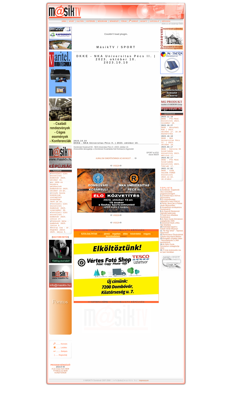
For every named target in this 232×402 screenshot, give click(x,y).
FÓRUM (124, 21)
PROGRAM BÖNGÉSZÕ (60, 380)
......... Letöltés (60, 362)
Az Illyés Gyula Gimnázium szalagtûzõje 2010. (169, 262)
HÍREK (64, 21)
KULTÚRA (80, 21)
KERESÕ (133, 21)
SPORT (71, 21)
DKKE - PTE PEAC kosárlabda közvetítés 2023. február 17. (170, 174)
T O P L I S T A (166, 204)
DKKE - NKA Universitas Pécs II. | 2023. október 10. (170, 148)
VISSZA (116, 166)
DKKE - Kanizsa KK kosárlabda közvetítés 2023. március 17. (171, 161)
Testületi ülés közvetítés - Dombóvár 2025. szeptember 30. (58, 215)
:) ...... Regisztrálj (60, 370)
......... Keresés (60, 359)
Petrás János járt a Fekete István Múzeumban (171, 220)
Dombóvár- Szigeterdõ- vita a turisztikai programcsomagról (170, 208)
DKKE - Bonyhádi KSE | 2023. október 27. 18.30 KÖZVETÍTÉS (171, 134)
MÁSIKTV (143, 21)
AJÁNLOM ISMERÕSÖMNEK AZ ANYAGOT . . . (116, 158)
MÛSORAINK (103, 21)
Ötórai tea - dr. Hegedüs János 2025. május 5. (60, 244)
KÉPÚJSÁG (166, 21)
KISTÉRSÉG (90, 21)
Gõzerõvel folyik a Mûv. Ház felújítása (170, 240)
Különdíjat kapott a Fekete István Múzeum (169, 244)
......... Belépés (60, 366)
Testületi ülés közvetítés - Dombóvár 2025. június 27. (58, 226)
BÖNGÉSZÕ (114, 21)
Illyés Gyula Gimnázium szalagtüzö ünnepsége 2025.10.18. (57, 203)
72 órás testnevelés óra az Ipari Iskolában (170, 267)
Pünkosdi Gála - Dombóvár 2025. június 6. (59, 236)
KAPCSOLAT (154, 21)
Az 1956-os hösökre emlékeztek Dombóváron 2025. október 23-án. (59, 190)
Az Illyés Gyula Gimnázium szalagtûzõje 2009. (171, 236)
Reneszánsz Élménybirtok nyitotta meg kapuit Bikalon (171, 251)
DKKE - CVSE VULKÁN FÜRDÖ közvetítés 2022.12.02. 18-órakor (168, 189)
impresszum (144, 395)
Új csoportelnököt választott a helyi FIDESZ (170, 216)
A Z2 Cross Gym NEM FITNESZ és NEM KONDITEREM (60, 386)
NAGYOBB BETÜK (60, 252)
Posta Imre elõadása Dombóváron (169, 232)
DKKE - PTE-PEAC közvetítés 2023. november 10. (170, 122)
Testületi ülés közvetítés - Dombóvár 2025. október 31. (58, 178)
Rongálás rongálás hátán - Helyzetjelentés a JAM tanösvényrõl (171, 256)
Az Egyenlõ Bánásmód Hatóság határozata (170, 228)
